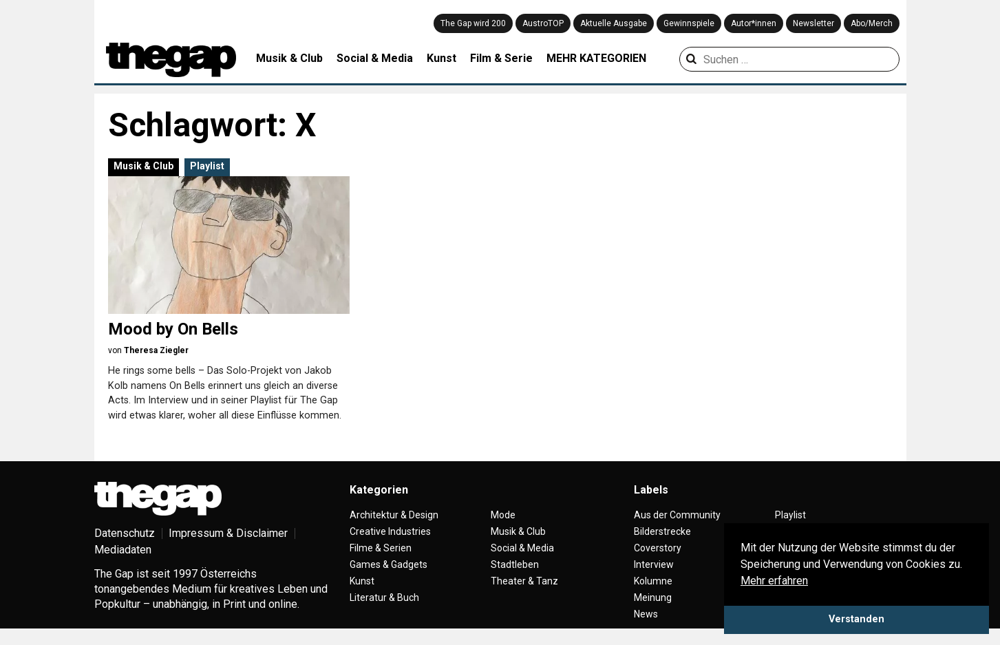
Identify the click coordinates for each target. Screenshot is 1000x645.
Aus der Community (677, 514)
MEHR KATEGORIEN (596, 58)
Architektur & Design (394, 514)
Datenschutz (124, 533)
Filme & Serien (381, 547)
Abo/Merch (872, 23)
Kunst (441, 58)
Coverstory (657, 547)
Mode (503, 514)
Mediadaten (122, 549)
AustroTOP (543, 23)
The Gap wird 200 (473, 23)
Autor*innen (753, 23)
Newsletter (813, 23)
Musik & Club (289, 58)
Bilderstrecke (662, 531)
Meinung (653, 597)
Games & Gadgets (388, 564)
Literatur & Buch (384, 597)
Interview (654, 564)
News (646, 614)
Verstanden (856, 619)
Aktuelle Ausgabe (613, 23)
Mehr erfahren (774, 580)
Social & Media (375, 58)
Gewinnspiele (688, 23)
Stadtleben (515, 564)
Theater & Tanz (524, 580)
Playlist (207, 165)
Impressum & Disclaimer (228, 533)
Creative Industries (390, 531)
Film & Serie (501, 58)
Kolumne (653, 580)
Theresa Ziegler (156, 350)
